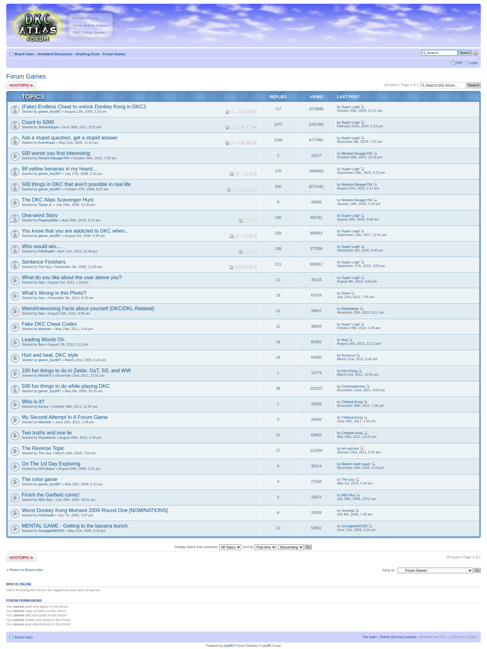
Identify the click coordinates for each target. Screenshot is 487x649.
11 (254, 189)
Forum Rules (85, 18)
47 (248, 127)
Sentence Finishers (44, 262)
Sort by (259, 547)
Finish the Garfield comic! (51, 494)
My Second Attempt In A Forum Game (65, 417)
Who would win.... (42, 246)
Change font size (416, 53)
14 (248, 111)
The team (369, 637)
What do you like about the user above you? (72, 277)
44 (254, 142)
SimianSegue (48, 127)
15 (254, 111)
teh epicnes (350, 448)
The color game (39, 479)
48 (254, 127)
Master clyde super (356, 464)
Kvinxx (43, 406)
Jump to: (388, 570)
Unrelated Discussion (54, 54)
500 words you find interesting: (56, 153)
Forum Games (114, 54)
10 (248, 189)
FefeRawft (46, 251)
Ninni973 (45, 375)
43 (248, 142)
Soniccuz (349, 355)
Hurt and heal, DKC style (50, 355)
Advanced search (475, 52)
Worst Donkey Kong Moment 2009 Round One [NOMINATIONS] (95, 510)
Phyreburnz (47, 437)
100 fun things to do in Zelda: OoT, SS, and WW (76, 370)
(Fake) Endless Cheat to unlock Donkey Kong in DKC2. (84, 106)
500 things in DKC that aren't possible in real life (76, 184)
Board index (24, 54)
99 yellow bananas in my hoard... (59, 168)
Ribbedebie (350, 309)
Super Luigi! (351, 107)
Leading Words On (43, 339)
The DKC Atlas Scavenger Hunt (57, 199)
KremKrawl (46, 142)
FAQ (459, 63)
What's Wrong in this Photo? (54, 293)
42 (242, 142)
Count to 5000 (38, 122)
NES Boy (45, 500)
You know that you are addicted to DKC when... (75, 231)
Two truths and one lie (47, 432)
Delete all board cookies (398, 637)
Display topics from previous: (208, 547)
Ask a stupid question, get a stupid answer (70, 137)
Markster (45, 329)
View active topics (90, 25)
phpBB (228, 645)
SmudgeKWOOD (51, 531)
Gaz (41, 282)
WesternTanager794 (53, 158)
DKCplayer (46, 468)
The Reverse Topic (43, 448)
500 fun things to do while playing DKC (66, 386)
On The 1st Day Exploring (51, 463)
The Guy (44, 267)
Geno (346, 293)
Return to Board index (26, 570)
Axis (41, 344)
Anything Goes (87, 54)
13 (242, 111)
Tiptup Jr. (45, 205)
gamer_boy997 (49, 111)
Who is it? (33, 401)
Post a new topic (21, 85)
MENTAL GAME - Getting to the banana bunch (75, 526)
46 (242, 127)
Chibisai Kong (352, 402)
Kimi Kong (349, 371)
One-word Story (40, 215)
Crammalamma (353, 386)
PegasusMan (48, 220)
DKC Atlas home (89, 32)
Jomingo (348, 510)
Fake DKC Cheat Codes (49, 324)
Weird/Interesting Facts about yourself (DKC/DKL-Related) (88, 308)
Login (473, 63)
